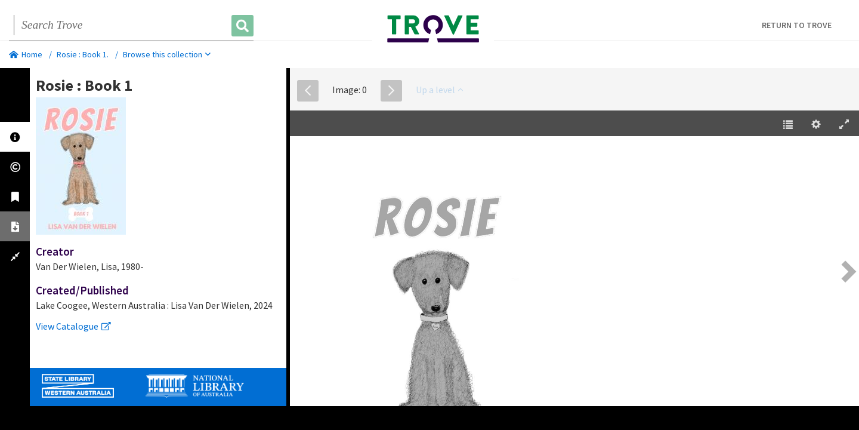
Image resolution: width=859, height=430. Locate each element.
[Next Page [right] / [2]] (847, 271)
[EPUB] (574, 273)
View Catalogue (73, 326)
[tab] (15, 137)
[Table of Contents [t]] (788, 125)
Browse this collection (167, 54)
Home (25, 54)
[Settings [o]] (816, 125)
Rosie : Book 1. (83, 54)
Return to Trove (797, 25)
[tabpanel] (158, 205)
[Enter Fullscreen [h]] (844, 125)
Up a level (439, 90)
